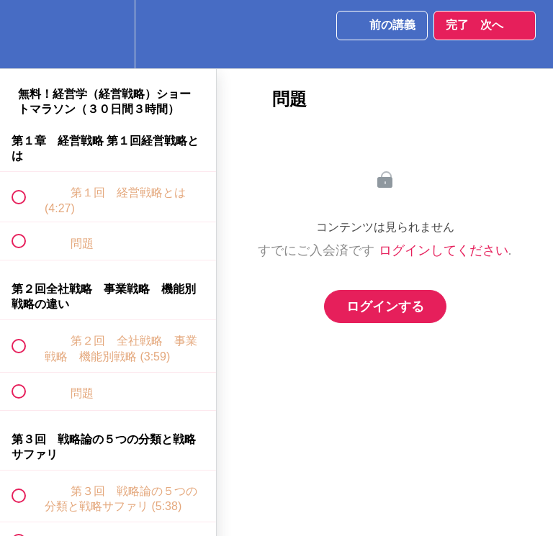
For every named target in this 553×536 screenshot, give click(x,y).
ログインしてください (443, 250)
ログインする (385, 306)
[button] (26, 34)
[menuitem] (108, 34)
